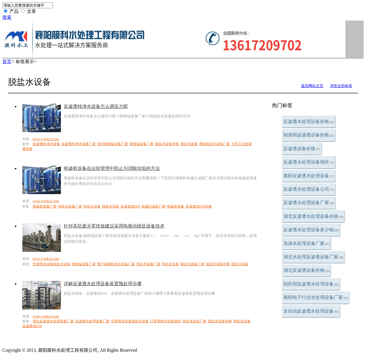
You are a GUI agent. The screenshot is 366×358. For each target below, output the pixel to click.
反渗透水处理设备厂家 (308, 202)
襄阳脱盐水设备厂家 (214, 144)
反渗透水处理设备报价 (308, 162)
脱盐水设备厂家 (192, 264)
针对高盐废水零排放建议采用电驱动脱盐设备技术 (114, 226)
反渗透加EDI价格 (199, 206)
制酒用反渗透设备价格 (308, 134)
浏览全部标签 (341, 86)
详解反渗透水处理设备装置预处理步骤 (103, 283)
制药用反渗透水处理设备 (311, 283)
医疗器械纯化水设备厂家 (116, 264)
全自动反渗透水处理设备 (311, 311)
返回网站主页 (312, 86)
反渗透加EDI (130, 206)
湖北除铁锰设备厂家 (112, 144)
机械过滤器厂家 (154, 206)
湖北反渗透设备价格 (306, 270)
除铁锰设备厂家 (142, 144)
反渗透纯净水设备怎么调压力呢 (96, 106)
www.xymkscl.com (46, 139)
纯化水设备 (92, 206)
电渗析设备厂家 (45, 206)
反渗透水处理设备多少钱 (311, 229)
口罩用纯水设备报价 (165, 321)
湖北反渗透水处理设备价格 (313, 216)
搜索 (6, 17)
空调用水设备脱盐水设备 (51, 264)
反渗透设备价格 (302, 148)
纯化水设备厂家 (70, 206)
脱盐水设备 (189, 144)
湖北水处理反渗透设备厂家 (313, 256)
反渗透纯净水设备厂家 (78, 144)
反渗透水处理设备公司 (308, 189)
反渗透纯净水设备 (46, 144)
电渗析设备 (175, 206)
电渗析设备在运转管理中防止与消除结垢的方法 (112, 168)
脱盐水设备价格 (167, 144)
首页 (6, 61)
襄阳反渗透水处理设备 (308, 175)
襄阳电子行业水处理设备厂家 (315, 297)
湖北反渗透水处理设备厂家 (53, 321)
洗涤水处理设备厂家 (306, 243)
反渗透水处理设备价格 (308, 121)
